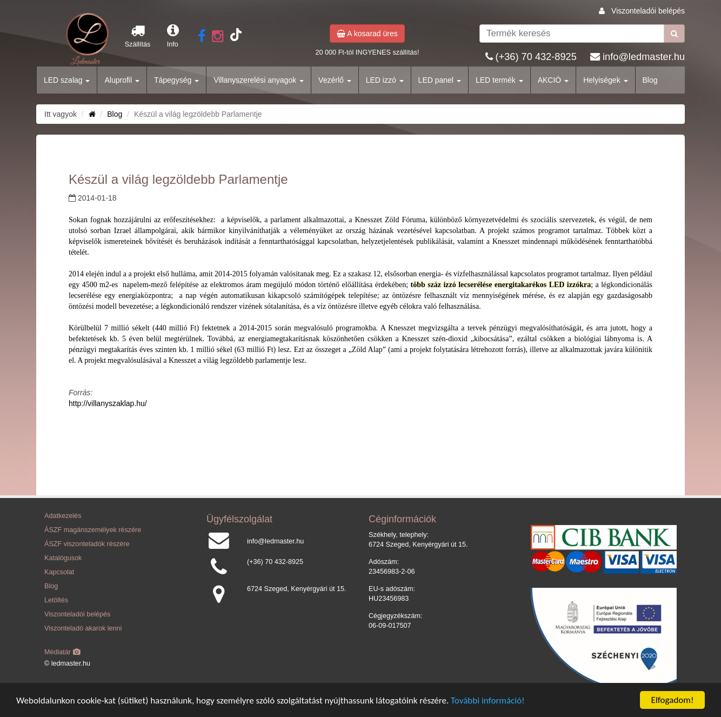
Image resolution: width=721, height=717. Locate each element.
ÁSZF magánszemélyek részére (92, 530)
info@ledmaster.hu (644, 56)
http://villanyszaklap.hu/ (108, 403)
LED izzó (385, 80)
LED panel (439, 80)
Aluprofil (121, 80)
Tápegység (176, 80)
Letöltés (56, 600)
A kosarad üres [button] (367, 33)
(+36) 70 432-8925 (536, 56)
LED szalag (67, 80)
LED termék (499, 80)
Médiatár (62, 652)
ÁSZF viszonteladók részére (86, 544)
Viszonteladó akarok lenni (83, 628)
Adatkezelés (63, 516)
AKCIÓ (553, 80)
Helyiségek (605, 80)
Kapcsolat (59, 572)
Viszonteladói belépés (648, 10)
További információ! (488, 700)
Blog (650, 80)
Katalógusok (63, 558)
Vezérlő (334, 80)
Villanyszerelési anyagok (258, 80)
